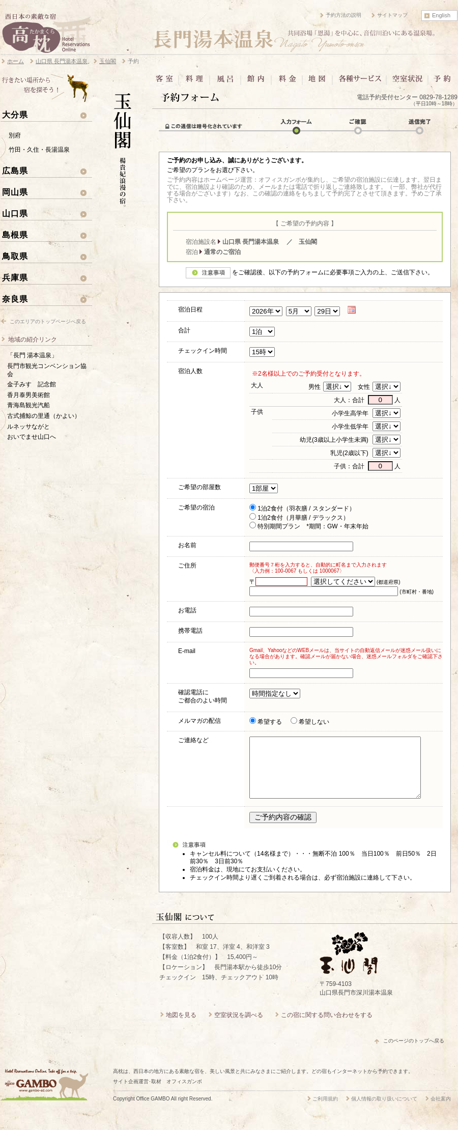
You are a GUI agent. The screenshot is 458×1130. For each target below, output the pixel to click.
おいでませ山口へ (31, 436)
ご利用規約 (325, 1111)
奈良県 (15, 298)
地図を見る (181, 1027)
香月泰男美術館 (28, 395)
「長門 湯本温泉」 (32, 355)
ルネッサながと (28, 426)
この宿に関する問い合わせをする (327, 1027)
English (441, 15)
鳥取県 (15, 256)
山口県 (15, 213)
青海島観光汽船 (28, 405)
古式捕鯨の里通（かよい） (43, 415)
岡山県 (15, 191)
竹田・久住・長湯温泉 (39, 149)
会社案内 (441, 1111)
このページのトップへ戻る (413, 1053)
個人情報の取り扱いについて (384, 1111)
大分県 (15, 114)
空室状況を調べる (238, 1027)
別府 (15, 135)
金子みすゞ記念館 (31, 384)
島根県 (15, 234)
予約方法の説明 (343, 15)
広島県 (15, 170)
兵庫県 (15, 277)
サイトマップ (392, 15)
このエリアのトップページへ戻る (48, 321)
